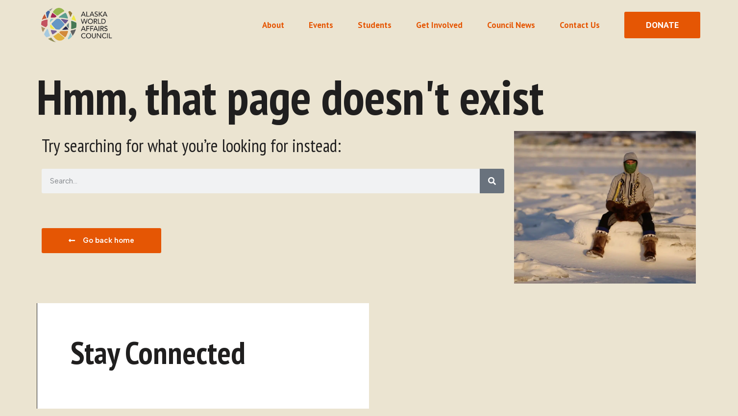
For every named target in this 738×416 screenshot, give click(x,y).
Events (321, 25)
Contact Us (580, 25)
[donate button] (662, 25)
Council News (511, 25)
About (273, 25)
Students (375, 25)
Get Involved (439, 25)
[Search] (492, 181)
